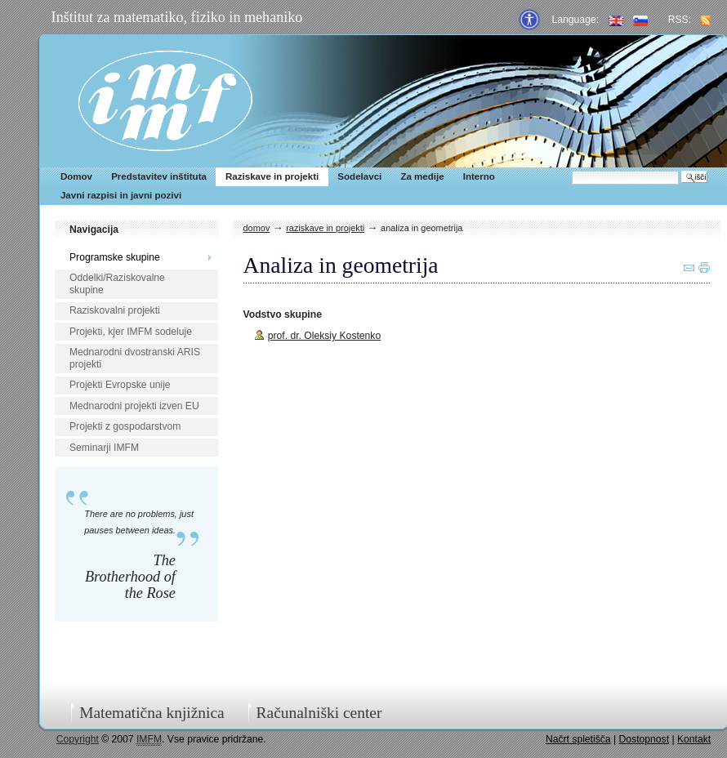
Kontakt (694, 739)
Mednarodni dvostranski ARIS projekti (134, 358)
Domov (76, 176)
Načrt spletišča (578, 739)
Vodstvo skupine (282, 314)
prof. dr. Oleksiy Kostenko (324, 335)
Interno (479, 176)
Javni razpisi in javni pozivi (120, 195)
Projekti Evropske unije (120, 384)
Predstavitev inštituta (159, 176)
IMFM (165, 101)
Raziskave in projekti (272, 176)
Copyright (77, 739)
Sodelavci (359, 176)
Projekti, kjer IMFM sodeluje (130, 331)
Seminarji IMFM (104, 447)
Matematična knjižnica (152, 712)
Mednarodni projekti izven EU (134, 406)
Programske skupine (114, 257)
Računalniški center (319, 712)
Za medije (422, 176)
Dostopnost (644, 739)
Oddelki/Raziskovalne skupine (117, 284)
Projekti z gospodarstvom (125, 426)
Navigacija (93, 229)
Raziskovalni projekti (114, 310)
